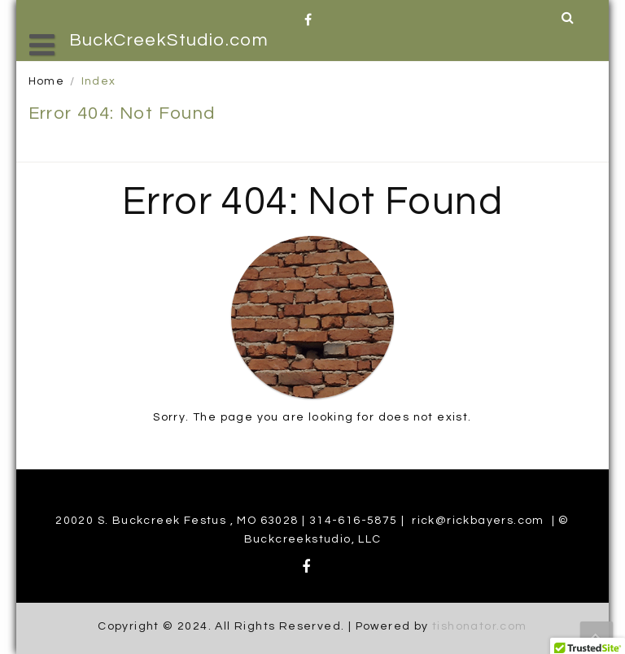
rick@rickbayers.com (478, 520)
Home (46, 81)
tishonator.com (479, 626)
